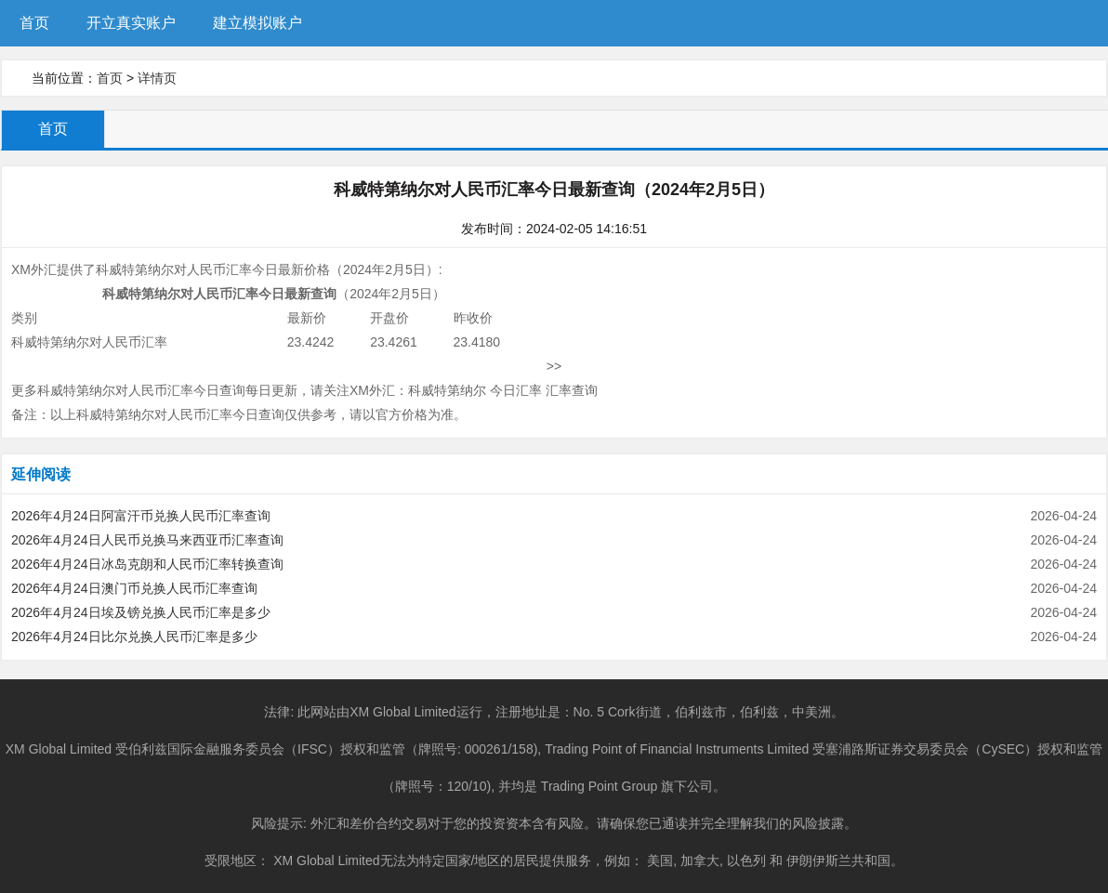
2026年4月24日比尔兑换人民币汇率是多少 (134, 636)
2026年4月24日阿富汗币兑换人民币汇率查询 (140, 515)
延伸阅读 (41, 474)
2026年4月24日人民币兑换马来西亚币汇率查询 (147, 539)
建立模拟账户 (257, 23)
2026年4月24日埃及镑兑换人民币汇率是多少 (140, 612)
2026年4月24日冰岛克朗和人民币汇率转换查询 (147, 564)
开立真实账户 (131, 23)
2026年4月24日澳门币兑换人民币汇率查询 (134, 588)
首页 (34, 23)
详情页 (157, 78)
